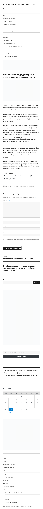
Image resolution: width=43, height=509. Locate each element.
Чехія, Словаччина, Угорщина (13, 50)
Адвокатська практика (9, 18)
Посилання (6, 34)
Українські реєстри (9, 40)
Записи (5, 15)
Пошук (5, 280)
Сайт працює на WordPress (26, 506)
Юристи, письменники (10, 27)
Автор (5, 12)
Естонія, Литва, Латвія (11, 56)
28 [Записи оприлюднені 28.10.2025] (11, 409)
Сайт (4, 232)
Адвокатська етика (9, 21)
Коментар (6, 200)
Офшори (7, 53)
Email (4, 226)
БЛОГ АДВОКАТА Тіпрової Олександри (19, 4)
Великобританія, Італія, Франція (13, 46)
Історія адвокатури (9, 31)
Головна (5, 8)
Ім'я (4, 219)
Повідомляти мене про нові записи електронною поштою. (16, 246)
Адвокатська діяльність (10, 24)
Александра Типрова (8, 186)
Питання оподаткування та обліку (26, 186)
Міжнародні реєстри (9, 43)
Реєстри (5, 37)
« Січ (10, 412)
